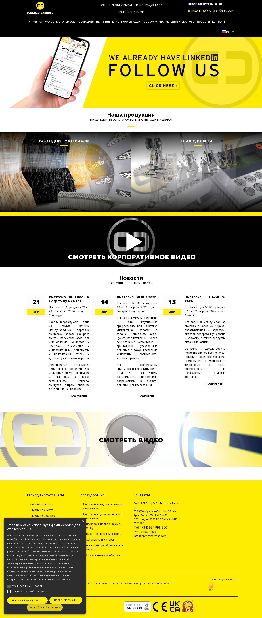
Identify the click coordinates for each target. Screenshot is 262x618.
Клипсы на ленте (41, 504)
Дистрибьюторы (183, 21)
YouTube (211, 10)
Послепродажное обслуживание (145, 21)
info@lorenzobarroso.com (150, 536)
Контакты (219, 21)
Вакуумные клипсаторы (98, 539)
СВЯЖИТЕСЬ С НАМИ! (131, 12)
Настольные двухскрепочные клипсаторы (102, 516)
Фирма (37, 21)
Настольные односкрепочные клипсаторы (103, 506)
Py (227, 31)
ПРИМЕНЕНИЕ (110, 21)
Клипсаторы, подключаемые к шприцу (102, 526)
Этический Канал (131, 583)
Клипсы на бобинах (42, 516)
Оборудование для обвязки (101, 555)
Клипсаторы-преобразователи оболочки (103, 547)
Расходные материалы (60, 21)
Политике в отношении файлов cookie (50, 579)
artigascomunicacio (227, 579)
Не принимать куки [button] (65, 600)
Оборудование (89, 21)
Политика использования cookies (107, 583)
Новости (203, 21)
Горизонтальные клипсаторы (102, 533)
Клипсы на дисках (41, 510)
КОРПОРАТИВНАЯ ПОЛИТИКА (155, 583)
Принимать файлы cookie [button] (27, 600)
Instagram (226, 10)
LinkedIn (196, 10)
